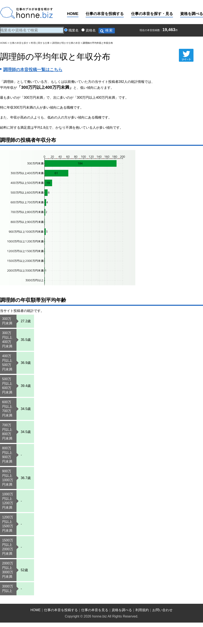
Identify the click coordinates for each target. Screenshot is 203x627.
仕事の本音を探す (19, 43)
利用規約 (142, 610)
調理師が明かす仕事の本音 (66, 43)
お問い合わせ (162, 610)
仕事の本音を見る (94, 610)
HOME (72, 14)
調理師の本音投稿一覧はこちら (32, 69)
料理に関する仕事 (40, 43)
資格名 (91, 30)
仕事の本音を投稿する (105, 14)
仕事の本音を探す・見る (152, 14)
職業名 (74, 30)
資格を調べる (191, 14)
